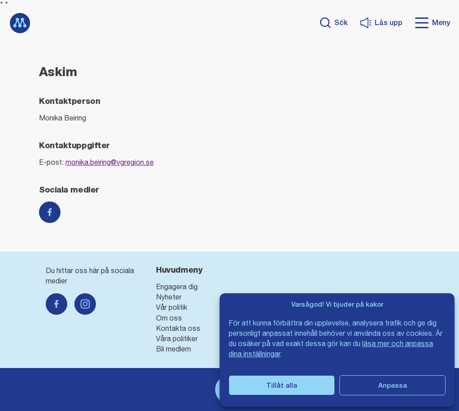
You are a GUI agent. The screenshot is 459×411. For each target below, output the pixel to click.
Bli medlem (173, 349)
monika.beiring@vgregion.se (109, 162)
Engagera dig (177, 287)
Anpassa (392, 385)
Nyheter (169, 297)
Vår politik (171, 307)
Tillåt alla (281, 385)
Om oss (169, 318)
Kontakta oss (178, 328)
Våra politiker (177, 338)
